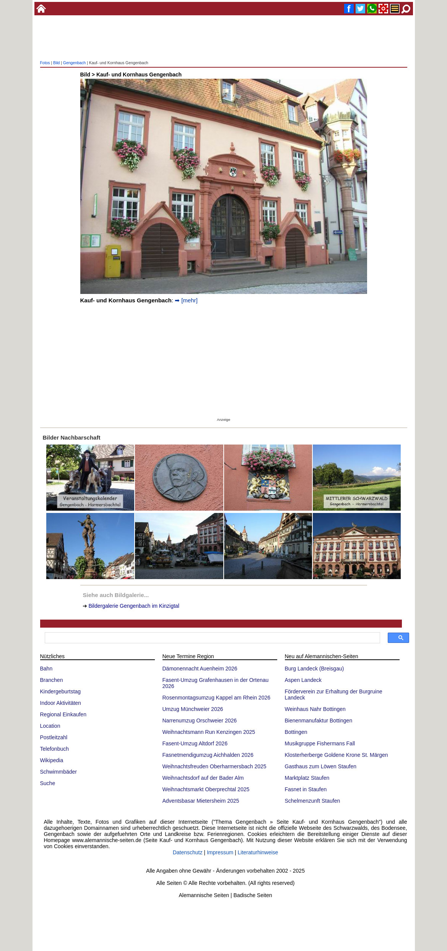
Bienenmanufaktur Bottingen (319, 720)
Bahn (46, 668)
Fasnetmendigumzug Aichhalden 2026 (208, 755)
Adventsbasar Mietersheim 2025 (201, 801)
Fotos (45, 63)
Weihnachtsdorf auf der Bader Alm (203, 778)
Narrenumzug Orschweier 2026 (200, 720)
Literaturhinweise (258, 852)
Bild (56, 63)
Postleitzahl (54, 737)
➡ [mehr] (186, 300)
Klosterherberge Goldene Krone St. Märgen (336, 755)
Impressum (220, 852)
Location (50, 726)
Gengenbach (74, 63)
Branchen (51, 680)
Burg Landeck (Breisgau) (314, 668)
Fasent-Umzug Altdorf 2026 (195, 743)
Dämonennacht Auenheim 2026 (200, 668)
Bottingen (296, 732)
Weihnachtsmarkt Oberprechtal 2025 (206, 789)
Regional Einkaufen (63, 714)
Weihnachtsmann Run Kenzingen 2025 (209, 732)
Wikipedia (51, 760)
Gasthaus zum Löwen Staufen (321, 766)
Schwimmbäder (58, 772)
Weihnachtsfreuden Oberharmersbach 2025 (215, 766)
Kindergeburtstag (60, 691)
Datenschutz (188, 852)
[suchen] (212, 638)
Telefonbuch (54, 749)
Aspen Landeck (303, 680)
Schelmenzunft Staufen (312, 801)
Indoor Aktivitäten (60, 703)
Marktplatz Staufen (307, 778)
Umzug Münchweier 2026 (193, 709)
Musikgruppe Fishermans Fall (320, 743)
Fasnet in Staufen (306, 789)
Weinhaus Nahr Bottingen (315, 709)
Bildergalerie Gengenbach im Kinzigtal (133, 606)
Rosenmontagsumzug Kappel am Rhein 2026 (217, 698)
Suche (47, 783)
